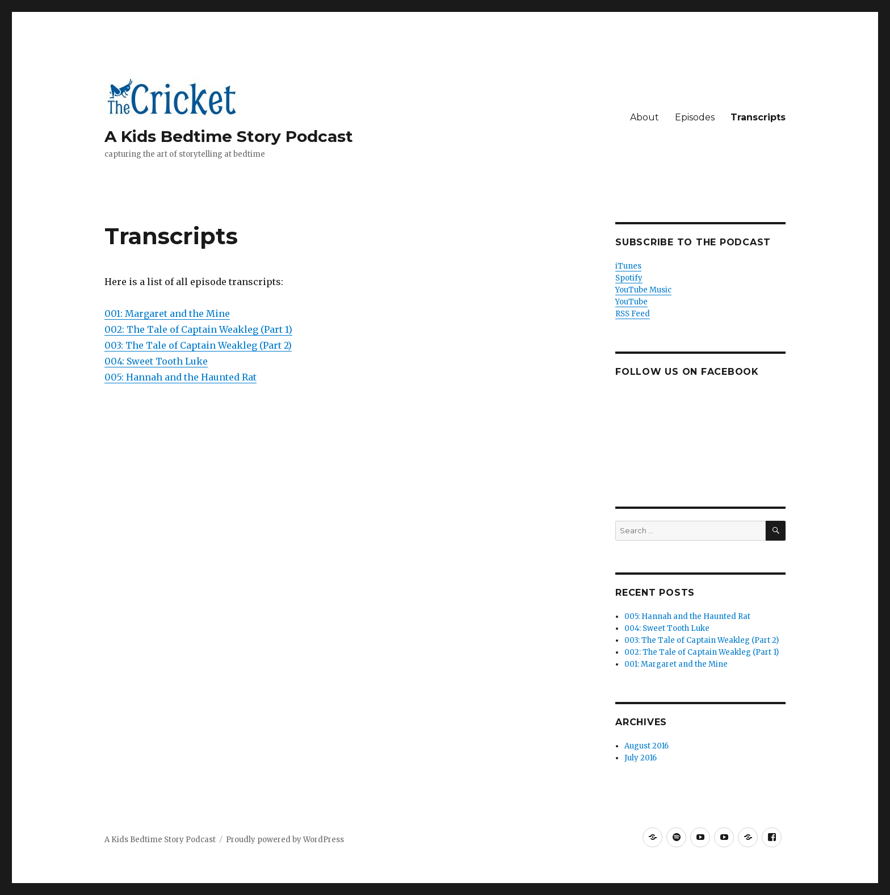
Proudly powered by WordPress (285, 839)
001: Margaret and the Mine (167, 313)
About (644, 117)
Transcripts (758, 117)
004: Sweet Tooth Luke (156, 361)
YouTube (631, 302)
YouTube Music (643, 290)
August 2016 (646, 746)
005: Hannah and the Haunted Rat (180, 377)
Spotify (629, 278)
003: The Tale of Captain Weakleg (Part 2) (198, 345)
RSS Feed (632, 314)
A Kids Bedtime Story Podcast (228, 136)
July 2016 (640, 758)
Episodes (695, 117)
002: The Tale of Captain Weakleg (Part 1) (198, 329)
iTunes (628, 266)
